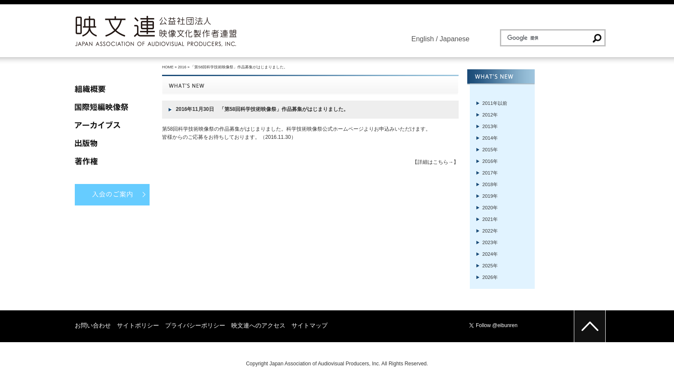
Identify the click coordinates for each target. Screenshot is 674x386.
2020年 (490, 207)
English (422, 39)
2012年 (490, 114)
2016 (182, 67)
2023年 (490, 242)
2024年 (490, 254)
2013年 (490, 126)
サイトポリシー (138, 325)
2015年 (490, 149)
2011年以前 (494, 103)
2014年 (490, 138)
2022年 (490, 230)
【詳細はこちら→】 (435, 162)
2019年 (490, 196)
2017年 (490, 172)
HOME (168, 67)
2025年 (490, 265)
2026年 (490, 277)
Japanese (454, 39)
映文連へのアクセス (258, 325)
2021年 (490, 219)
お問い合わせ (93, 325)
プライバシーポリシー (195, 325)
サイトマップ (309, 325)
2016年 (490, 161)
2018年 (490, 184)
